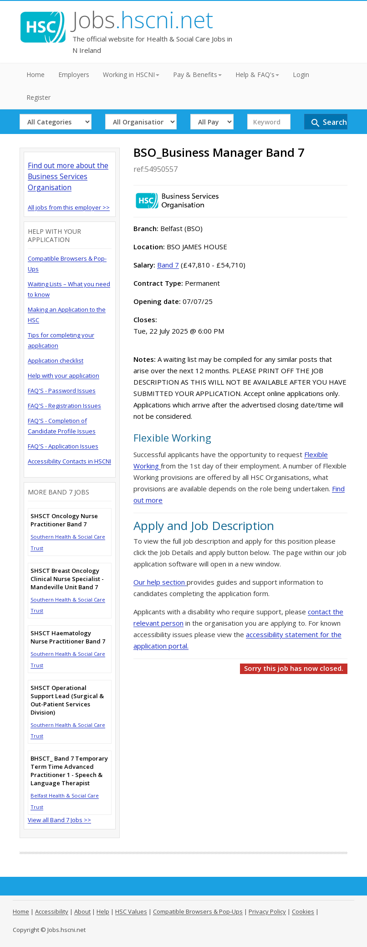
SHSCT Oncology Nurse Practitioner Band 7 (64, 520)
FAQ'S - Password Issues (62, 390)
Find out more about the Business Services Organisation (68, 176)
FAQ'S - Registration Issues (64, 405)
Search (328, 123)
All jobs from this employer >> (69, 207)
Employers (73, 74)
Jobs (142, 19)
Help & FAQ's (257, 74)
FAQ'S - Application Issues (63, 446)
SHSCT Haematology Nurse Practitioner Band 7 (68, 637)
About (82, 911)
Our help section (160, 582)
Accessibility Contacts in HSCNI (69, 461)
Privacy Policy (267, 911)
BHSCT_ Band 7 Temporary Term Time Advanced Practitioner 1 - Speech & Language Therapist (69, 770)
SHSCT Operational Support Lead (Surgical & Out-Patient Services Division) (67, 700)
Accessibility (51, 911)
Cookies (303, 911)
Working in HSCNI (131, 74)
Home (35, 74)
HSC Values (131, 911)
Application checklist (55, 360)
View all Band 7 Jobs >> (59, 820)
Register (38, 97)
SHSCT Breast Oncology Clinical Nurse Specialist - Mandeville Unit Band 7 (67, 578)
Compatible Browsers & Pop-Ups (198, 911)
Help (103, 911)
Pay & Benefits (197, 74)
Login (301, 74)
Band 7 (168, 264)
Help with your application (63, 375)
